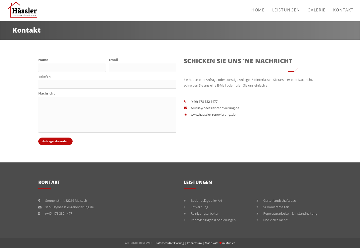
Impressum (194, 243)
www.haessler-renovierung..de (213, 114)
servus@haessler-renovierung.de (215, 108)
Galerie (317, 10)
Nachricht (46, 93)
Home (258, 10)
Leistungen (286, 10)
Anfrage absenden (53, 141)
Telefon (44, 76)
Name (43, 59)
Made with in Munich (220, 243)
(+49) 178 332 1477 (204, 101)
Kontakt (343, 10)
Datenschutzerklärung (169, 243)
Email (113, 59)
